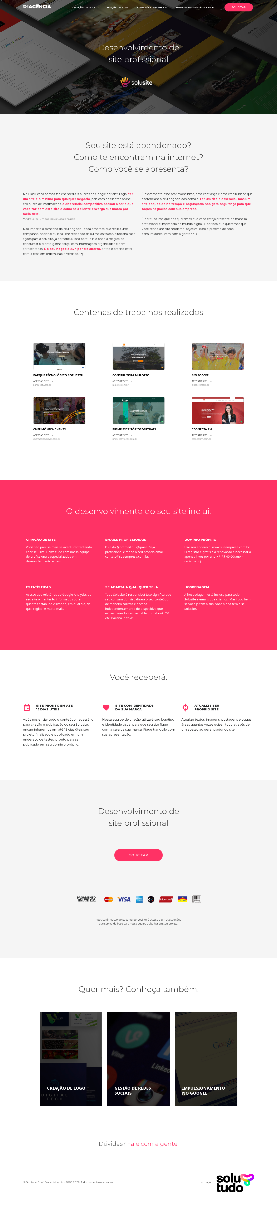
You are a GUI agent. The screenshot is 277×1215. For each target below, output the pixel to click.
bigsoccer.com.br (200, 384)
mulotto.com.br (121, 384)
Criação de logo (84, 7)
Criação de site (116, 7)
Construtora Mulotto (131, 375)
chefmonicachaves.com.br (46, 438)
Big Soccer (200, 375)
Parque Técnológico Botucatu (58, 375)
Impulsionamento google (195, 7)
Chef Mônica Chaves (49, 429)
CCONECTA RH (202, 429)
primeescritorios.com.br (125, 438)
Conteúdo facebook (152, 7)
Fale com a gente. (153, 1143)
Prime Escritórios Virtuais (134, 429)
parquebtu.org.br (42, 384)
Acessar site (43, 381)
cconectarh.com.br (201, 438)
